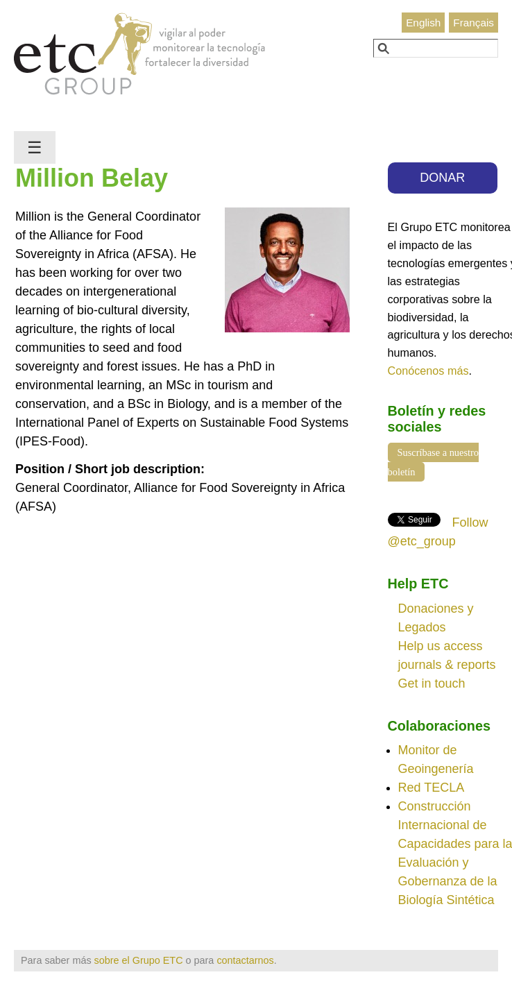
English (423, 22)
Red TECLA (431, 787)
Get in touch (432, 683)
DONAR (442, 178)
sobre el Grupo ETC (138, 960)
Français (473, 22)
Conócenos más (428, 370)
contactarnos (244, 960)
